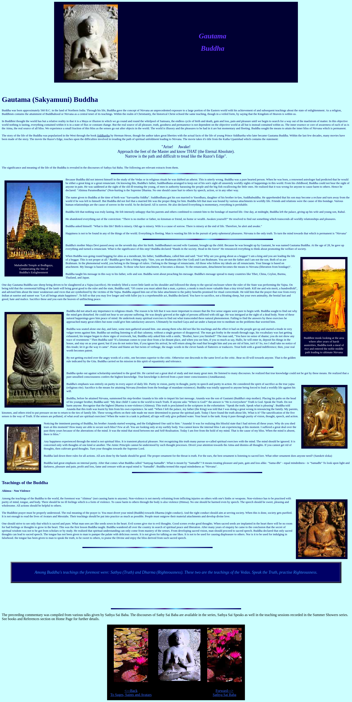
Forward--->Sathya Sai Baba (224, 693)
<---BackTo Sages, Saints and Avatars (131, 693)
